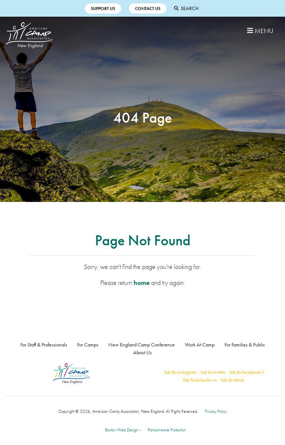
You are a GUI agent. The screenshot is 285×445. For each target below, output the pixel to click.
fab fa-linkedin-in (200, 379)
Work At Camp (199, 344)
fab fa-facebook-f (246, 372)
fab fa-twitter (213, 372)
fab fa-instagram (180, 372)
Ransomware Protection (167, 430)
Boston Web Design (121, 430)
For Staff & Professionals (43, 344)
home (142, 282)
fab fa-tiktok (232, 379)
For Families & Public (245, 344)
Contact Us (147, 8)
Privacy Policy (216, 411)
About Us (142, 352)
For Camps (87, 344)
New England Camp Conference (141, 344)
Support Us (103, 8)
